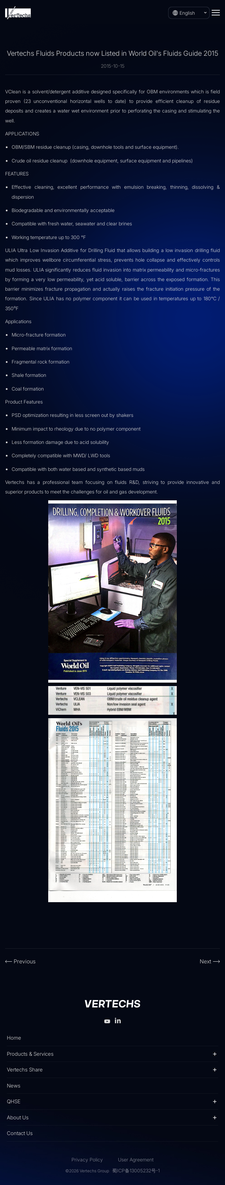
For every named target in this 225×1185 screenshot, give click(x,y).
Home (14, 1038)
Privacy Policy (87, 1159)
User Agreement (136, 1159)
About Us (18, 1117)
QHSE (14, 1101)
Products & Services (30, 1054)
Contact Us (20, 1133)
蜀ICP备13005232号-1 (136, 1170)
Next (205, 961)
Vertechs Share (25, 1069)
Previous (25, 961)
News (14, 1085)
